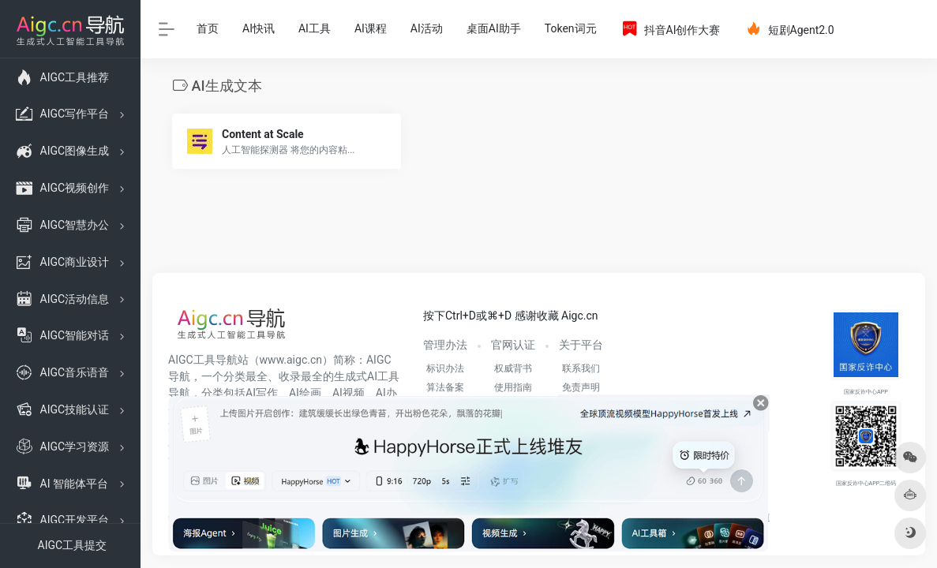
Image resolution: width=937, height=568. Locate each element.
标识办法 (445, 368)
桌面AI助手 (494, 28)
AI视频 (348, 393)
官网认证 (513, 344)
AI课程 (370, 28)
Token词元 (571, 28)
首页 (208, 28)
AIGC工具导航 (203, 359)
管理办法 (445, 344)
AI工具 (314, 28)
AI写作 (261, 393)
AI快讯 (258, 28)
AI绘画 (305, 393)
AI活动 (426, 28)
